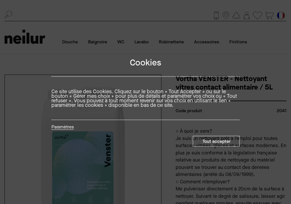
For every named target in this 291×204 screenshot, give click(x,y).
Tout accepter (216, 141)
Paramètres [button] (62, 127)
